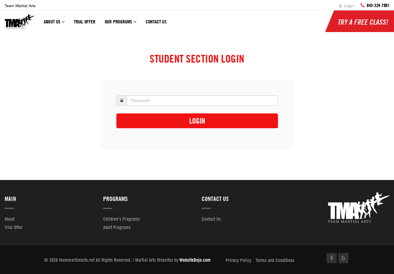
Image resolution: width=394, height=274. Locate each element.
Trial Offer (84, 21)
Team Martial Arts (20, 5)
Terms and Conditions (275, 260)
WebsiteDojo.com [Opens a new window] (195, 260)
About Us (54, 24)
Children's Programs (121, 219)
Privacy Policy (238, 260)
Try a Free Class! (362, 22)
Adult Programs (117, 227)
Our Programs (120, 24)
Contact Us (156, 21)
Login (346, 5)
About (9, 219)
